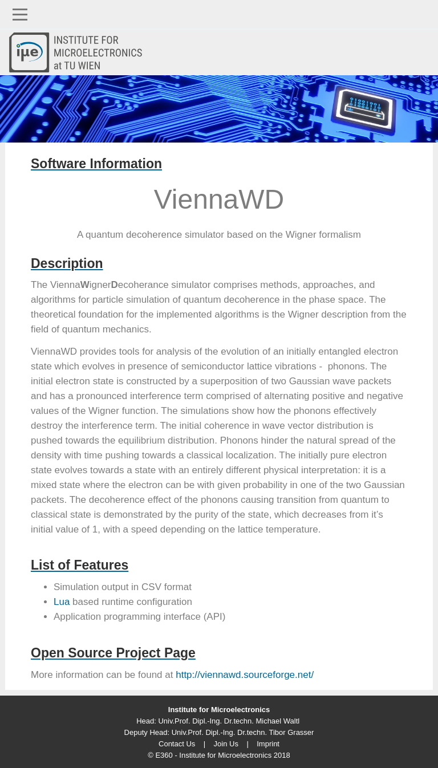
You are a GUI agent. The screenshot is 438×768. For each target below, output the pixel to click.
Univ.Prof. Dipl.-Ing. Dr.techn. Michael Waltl (228, 721)
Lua (62, 601)
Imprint (268, 743)
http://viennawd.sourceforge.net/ (245, 674)
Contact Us (177, 743)
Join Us (226, 743)
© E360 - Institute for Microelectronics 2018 (219, 755)
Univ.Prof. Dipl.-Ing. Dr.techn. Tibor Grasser (243, 732)
